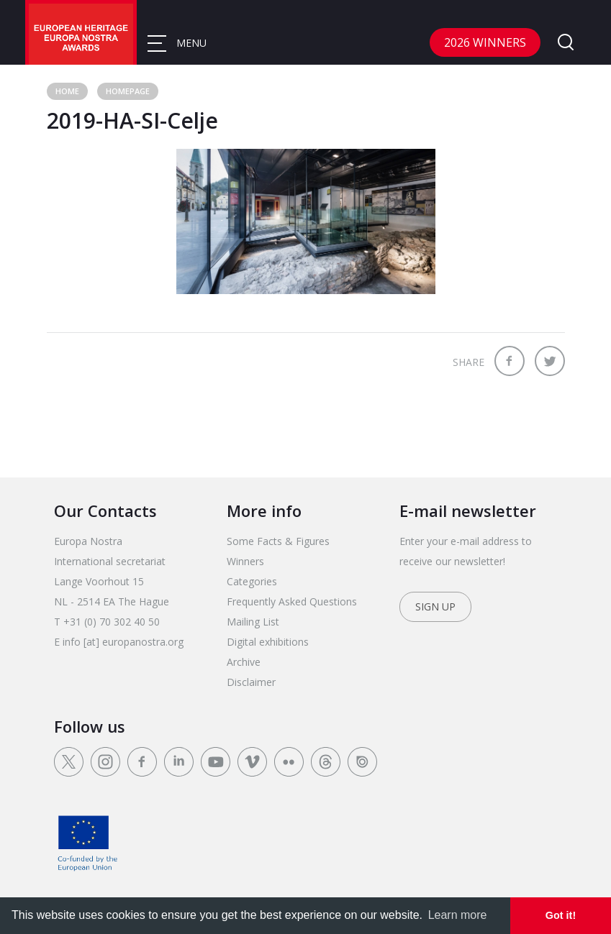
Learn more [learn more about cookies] (457, 915)
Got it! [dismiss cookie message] (561, 915)
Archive (244, 662)
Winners (245, 561)
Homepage (128, 91)
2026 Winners (485, 42)
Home (67, 91)
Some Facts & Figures (278, 541)
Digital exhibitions (268, 642)
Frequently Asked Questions (292, 601)
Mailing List (253, 621)
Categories (252, 581)
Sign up (435, 606)
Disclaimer (251, 682)
